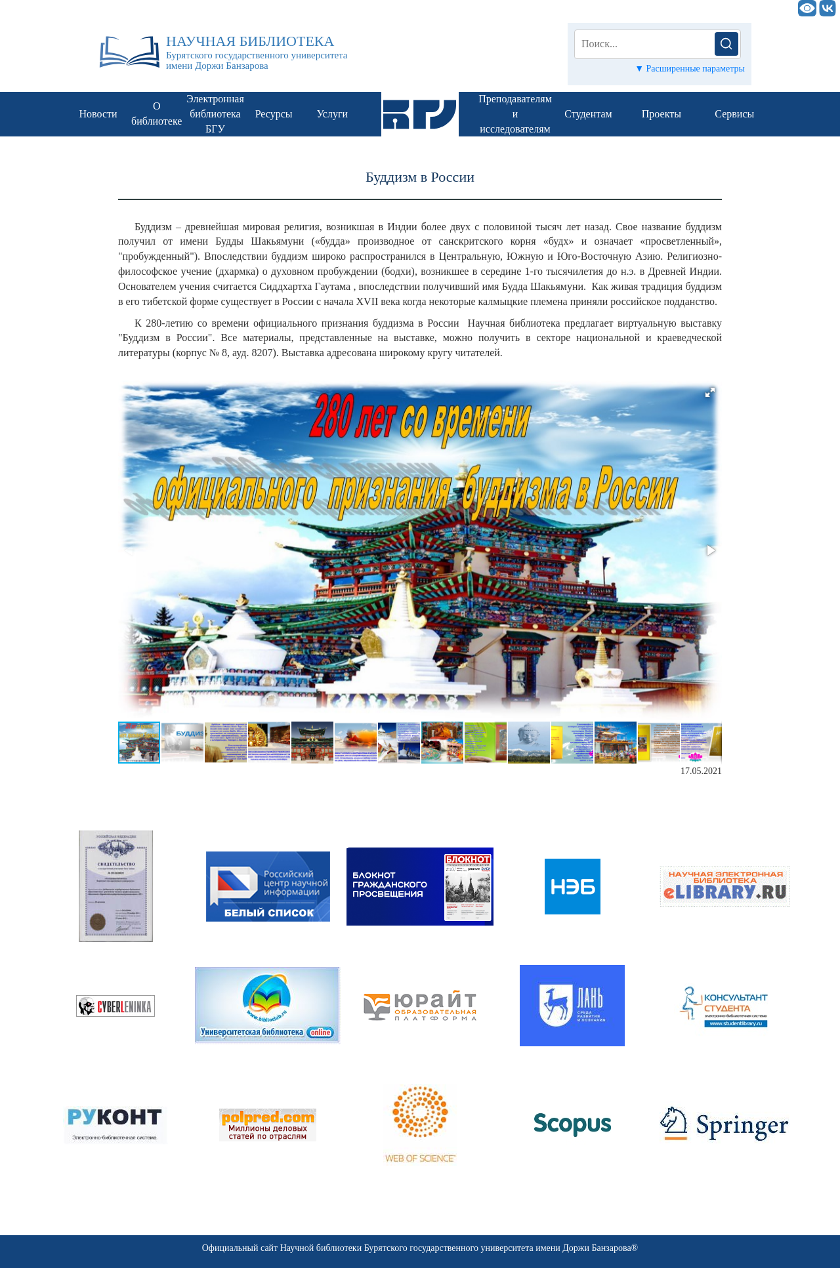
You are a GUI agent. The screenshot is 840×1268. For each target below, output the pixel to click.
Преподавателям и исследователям (515, 113)
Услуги (332, 113)
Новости (98, 113)
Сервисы (734, 113)
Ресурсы (274, 113)
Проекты (661, 113)
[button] (710, 392)
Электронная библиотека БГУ (215, 113)
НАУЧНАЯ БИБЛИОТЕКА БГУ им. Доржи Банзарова (400, 8)
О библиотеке (156, 113)
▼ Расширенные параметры (690, 68)
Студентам (588, 113)
